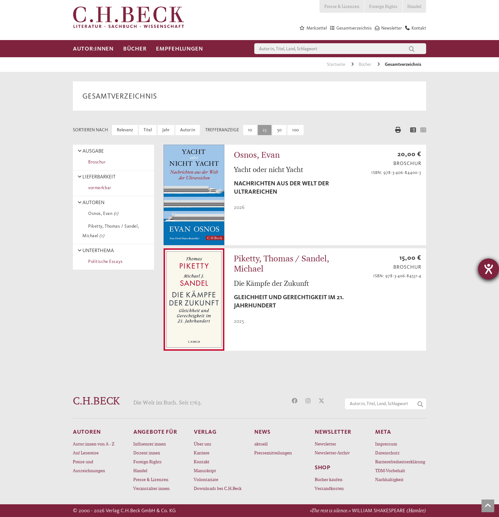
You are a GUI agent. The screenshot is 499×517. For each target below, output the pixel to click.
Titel (148, 130)
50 (279, 130)
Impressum (386, 443)
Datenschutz (387, 452)
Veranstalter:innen (151, 488)
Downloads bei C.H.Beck (218, 488)
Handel (414, 6)
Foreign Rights (383, 6)
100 (295, 130)
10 (250, 130)
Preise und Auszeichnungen (89, 466)
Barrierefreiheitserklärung (400, 461)
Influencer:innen (149, 443)
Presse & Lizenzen (341, 6)
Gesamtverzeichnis (403, 64)
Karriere (201, 452)
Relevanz (125, 130)
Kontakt (201, 461)
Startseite (336, 64)
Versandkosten (329, 488)
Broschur (96, 162)
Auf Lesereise (86, 452)
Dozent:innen (146, 452)
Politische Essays (104, 261)
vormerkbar (98, 187)
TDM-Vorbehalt (390, 470)
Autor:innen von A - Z (93, 443)
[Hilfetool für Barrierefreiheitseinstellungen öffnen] (488, 268)
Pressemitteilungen (273, 452)
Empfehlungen (179, 48)
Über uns (202, 443)
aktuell (261, 443)
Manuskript (205, 470)
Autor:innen (93, 48)
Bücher (134, 48)
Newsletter (325, 443)
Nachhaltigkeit (389, 479)
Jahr (166, 130)
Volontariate (206, 479)
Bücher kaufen (328, 479)
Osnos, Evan (102, 213)
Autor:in (187, 130)
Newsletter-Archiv (332, 452)
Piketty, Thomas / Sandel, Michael (110, 231)
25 (265, 130)
